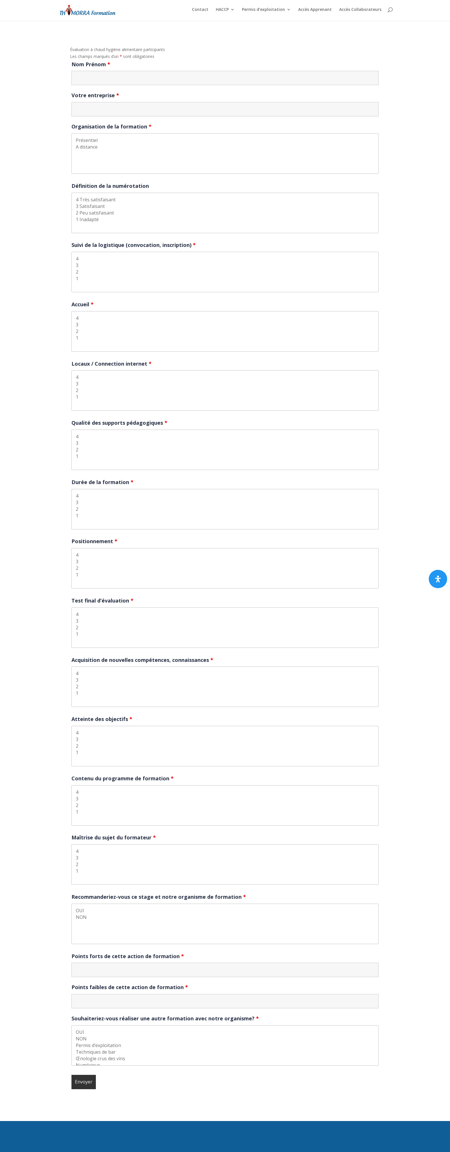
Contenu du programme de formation (122, 778)
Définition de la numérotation (110, 186)
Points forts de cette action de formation (127, 956)
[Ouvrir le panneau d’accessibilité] (438, 579)
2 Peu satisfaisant (225, 213)
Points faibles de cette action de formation (129, 987)
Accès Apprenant (315, 11)
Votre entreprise (95, 95)
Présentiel (225, 140)
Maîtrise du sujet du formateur (113, 837)
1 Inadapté (225, 219)
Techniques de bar (225, 1052)
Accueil (82, 304)
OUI (225, 910)
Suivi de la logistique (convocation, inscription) (133, 245)
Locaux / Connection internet (111, 364)
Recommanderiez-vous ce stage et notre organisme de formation (158, 897)
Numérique (225, 1065)
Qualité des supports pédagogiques (119, 423)
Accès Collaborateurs (360, 11)
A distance (225, 147)
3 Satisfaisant (225, 206)
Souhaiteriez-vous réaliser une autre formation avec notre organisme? (165, 1018)
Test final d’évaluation (102, 600)
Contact (200, 11)
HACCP (222, 11)
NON (225, 917)
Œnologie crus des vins (225, 1058)
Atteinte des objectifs (101, 719)
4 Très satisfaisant (225, 199)
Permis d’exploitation (263, 11)
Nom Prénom (90, 64)
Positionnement (94, 541)
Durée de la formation (102, 482)
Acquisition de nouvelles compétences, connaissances (142, 660)
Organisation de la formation (111, 126)
